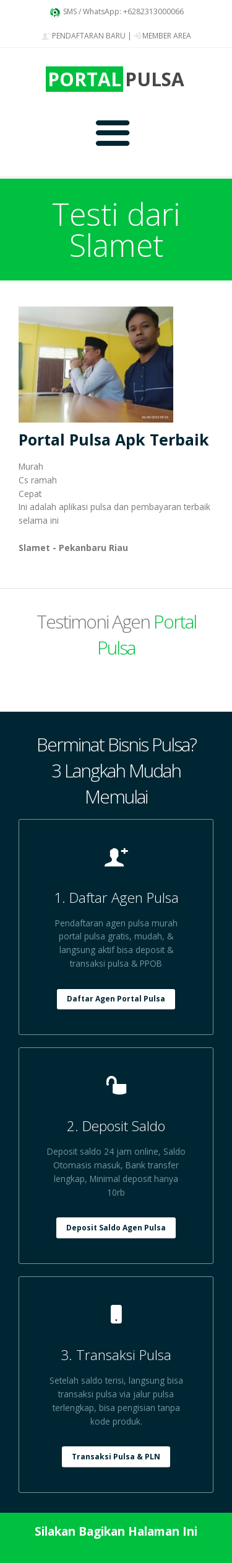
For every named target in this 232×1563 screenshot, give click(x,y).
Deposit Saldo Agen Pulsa (116, 1227)
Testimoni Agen (116, 634)
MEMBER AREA (162, 35)
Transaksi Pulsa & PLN (116, 1456)
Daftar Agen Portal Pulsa (116, 998)
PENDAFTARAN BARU (83, 35)
